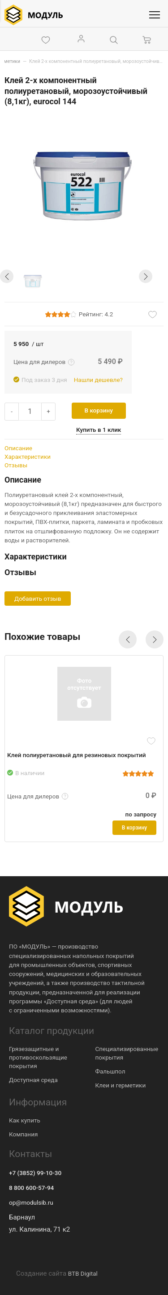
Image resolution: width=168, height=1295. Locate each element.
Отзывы (15, 465)
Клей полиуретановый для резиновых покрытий (76, 754)
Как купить (24, 1120)
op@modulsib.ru (31, 1202)
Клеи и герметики (120, 1085)
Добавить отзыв (37, 598)
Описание (18, 448)
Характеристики (27, 456)
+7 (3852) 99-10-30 (35, 1172)
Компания (23, 1134)
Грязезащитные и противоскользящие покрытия (38, 1057)
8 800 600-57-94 (31, 1187)
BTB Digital (83, 1273)
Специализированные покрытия (127, 1053)
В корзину (99, 410)
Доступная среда (33, 1079)
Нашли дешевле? (98, 379)
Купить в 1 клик (98, 429)
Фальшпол (110, 1071)
